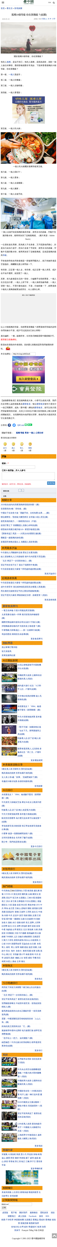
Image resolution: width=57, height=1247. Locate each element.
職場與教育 (33, 1193)
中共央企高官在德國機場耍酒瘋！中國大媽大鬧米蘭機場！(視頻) (29, 1074)
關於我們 (23, 1214)
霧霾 (24, 934)
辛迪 (4, 1166)
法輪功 (21, 938)
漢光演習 (17, 895)
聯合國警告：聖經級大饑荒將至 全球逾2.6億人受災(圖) (24, 518)
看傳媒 (48, 1221)
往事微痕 (21, 902)
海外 (13, 952)
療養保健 (24, 1193)
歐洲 (39, 1228)
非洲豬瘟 (10, 934)
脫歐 (10, 924)
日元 (14, 927)
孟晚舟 (24, 910)
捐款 (53, 1214)
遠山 (4, 1159)
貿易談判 (10, 913)
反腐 (34, 917)
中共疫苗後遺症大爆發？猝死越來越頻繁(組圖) (21, 570)
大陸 (16, 934)
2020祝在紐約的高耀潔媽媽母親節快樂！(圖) (20, 506)
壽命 (14, 963)
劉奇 (32, 956)
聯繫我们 (12, 1217)
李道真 (30, 1156)
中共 (10, 917)
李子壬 (33, 1163)
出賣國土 (23, 899)
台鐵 (30, 895)
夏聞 (8, 1159)
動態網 (32, 1224)
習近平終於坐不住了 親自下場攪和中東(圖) (19, 566)
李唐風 (22, 1159)
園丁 (28, 1159)
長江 (4, 902)
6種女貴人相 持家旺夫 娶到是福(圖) (17, 770)
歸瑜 (35, 1156)
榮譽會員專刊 (10, 607)
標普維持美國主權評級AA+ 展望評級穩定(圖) (20, 531)
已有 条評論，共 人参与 (13, 470)
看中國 (9, 920)
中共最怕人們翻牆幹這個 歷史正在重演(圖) (19, 554)
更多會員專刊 (36, 640)
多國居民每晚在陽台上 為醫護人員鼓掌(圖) (19, 543)
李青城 (11, 1163)
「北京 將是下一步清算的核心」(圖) (16, 562)
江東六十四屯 (7, 941)
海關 (22, 948)
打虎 (39, 917)
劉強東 (30, 931)
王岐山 (18, 910)
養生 (23, 963)
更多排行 (38, 1052)
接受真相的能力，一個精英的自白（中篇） (19, 522)
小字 (53, 19)
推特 (41, 1217)
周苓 (12, 1159)
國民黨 (25, 895)
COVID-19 (8, 895)
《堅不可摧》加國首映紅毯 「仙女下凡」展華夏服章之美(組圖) (29, 732)
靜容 (6, 1163)
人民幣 (37, 924)
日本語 (41, 1232)
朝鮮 (38, 920)
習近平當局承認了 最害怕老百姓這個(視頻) (20, 1000)
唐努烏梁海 (19, 941)
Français (25, 1232)
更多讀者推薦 (50, 601)
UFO (38, 906)
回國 (35, 948)
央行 (14, 924)
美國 (4, 913)
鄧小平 (22, 956)
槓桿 (23, 924)
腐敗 (30, 917)
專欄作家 (8, 1151)
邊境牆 (35, 910)
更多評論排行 (50, 575)
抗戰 (38, 952)
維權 (4, 938)
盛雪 (32, 1159)
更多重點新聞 (36, 762)
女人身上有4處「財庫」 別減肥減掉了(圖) (20, 778)
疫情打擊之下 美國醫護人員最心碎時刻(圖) (19, 527)
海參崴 (9, 931)
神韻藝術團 (19, 1221)
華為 (6, 910)
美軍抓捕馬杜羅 (8, 657)
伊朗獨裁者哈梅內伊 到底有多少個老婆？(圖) (21, 627)
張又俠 (15, 899)
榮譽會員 (27, 404)
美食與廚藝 (6, 1193)
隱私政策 (44, 1214)
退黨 (14, 906)
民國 (29, 952)
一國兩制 (16, 920)
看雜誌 (36, 1221)
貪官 (21, 917)
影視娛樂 (18, 8)
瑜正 (23, 1163)
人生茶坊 (16, 1193)
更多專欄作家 (36, 1170)
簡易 (18, 1156)
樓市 (29, 927)
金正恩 (11, 910)
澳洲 (25, 952)
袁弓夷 (13, 902)
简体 (49, 2)
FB (34, 920)
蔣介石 (9, 956)
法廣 (23, 920)
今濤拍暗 (12, 1156)
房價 (40, 931)
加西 (44, 1228)
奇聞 (4, 963)
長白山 (27, 941)
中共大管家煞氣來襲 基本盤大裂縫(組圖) (19, 815)
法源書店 (28, 1221)
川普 (25, 892)
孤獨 (9, 62)
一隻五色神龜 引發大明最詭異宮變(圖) (18, 612)
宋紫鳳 (4, 1156)
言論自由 (26, 945)
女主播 (33, 945)
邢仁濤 (18, 1163)
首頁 (3, 8)
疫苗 (19, 906)
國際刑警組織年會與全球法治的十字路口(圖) (21, 623)
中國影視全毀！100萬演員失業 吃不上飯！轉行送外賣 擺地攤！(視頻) (30, 1095)
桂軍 (33, 952)
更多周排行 (37, 883)
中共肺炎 (5, 892)
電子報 (14, 1214)
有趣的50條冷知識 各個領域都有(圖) (17, 783)
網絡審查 (28, 938)
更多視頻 (38, 1147)
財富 (38, 927)
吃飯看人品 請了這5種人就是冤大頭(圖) (19, 811)
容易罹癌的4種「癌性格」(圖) (13, 510)
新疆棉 (38, 899)
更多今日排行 (36, 848)
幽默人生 (19, 959)
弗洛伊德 (31, 906)
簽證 (30, 948)
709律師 (9, 938)
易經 (12, 959)
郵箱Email (5, 1205)
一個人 (11, 74)
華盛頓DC (32, 1228)
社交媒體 (29, 920)
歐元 (10, 927)
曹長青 (39, 1163)
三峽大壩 (31, 899)
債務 (19, 924)
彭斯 (40, 910)
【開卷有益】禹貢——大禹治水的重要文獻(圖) (21, 535)
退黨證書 (24, 1224)
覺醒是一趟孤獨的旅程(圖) (12, 539)
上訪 (15, 938)
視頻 (5, 1056)
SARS (8, 945)
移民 (8, 948)
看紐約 (42, 1221)
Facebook (32, 1217)
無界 (37, 1224)
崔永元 (35, 913)
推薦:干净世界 (7, 1221)
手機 (34, 959)
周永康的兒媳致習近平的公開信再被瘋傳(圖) (20, 592)
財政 (34, 927)
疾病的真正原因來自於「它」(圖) (16, 1028)
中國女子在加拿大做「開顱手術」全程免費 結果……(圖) (25, 514)
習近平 (9, 899)
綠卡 (4, 952)
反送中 (16, 917)
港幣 (19, 927)
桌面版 (5, 1214)
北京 (25, 931)
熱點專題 (8, 644)
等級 (5, 255)
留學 (17, 948)
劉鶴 (17, 913)
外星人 (9, 963)
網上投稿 (22, 1217)
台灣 (14, 931)
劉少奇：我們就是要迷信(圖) (14, 843)
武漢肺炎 (18, 892)
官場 (4, 920)
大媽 (36, 931)
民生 (8, 952)
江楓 (28, 1163)
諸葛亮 (7, 959)
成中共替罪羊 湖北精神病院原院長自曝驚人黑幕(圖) (23, 588)
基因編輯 (31, 934)
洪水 (8, 902)
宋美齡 (16, 956)
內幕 (6, 917)
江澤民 (28, 913)
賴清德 (30, 892)
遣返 (26, 948)
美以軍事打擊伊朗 (9, 648)
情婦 (26, 917)
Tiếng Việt (33, 1232)
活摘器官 (36, 938)
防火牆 (38, 934)
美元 (28, 924)
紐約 (26, 1228)
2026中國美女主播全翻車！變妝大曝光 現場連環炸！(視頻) (30, 1107)
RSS (47, 1217)
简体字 (17, 1232)
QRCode (20, 425)
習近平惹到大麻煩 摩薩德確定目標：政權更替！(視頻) (24, 596)
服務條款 (34, 1214)
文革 (19, 963)
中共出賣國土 (31, 902)
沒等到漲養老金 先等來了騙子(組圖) (17, 839)
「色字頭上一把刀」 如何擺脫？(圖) (17, 1039)
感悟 (30, 959)
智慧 (26, 959)
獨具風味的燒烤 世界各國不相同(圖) (17, 774)
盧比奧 (37, 892)
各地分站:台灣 (17, 1228)
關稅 (29, 910)
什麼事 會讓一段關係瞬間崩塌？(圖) (17, 835)
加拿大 (4, 924)
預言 (39, 959)
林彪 (28, 956)
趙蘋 (36, 1159)
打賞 (43, 19)
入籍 (39, 948)
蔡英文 (20, 931)
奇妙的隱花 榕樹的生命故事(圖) (15, 635)
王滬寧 (22, 913)
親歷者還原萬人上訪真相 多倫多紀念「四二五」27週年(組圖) (30, 753)
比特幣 (4, 927)
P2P (20, 934)
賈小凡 (24, 1156)
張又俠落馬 (6, 653)
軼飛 (40, 1156)
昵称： (5, 463)
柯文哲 (24, 906)
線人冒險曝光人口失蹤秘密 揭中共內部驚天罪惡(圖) (23, 558)
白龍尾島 (34, 941)
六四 (10, 906)
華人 (4, 948)
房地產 (24, 927)
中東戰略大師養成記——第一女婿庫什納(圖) (21, 631)
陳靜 (17, 1159)
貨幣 (32, 924)
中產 (4, 931)
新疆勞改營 (16, 945)
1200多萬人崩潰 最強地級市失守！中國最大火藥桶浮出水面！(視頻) (30, 1128)
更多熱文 (38, 980)
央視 (39, 945)
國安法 (35, 895)
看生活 (9, 8)
